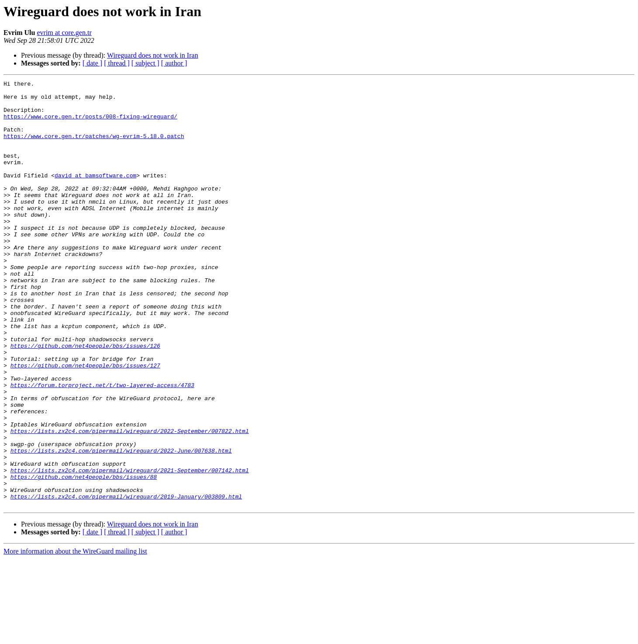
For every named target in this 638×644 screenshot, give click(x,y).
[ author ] (174, 63)
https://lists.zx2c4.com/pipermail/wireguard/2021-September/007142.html (129, 549)
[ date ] (92, 63)
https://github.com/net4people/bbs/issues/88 (83, 557)
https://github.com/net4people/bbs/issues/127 (85, 423)
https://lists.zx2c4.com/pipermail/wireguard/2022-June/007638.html (121, 525)
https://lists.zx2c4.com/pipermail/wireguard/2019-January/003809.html (126, 580)
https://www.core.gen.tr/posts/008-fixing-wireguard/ (90, 124)
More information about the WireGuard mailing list (75, 636)
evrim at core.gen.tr (64, 32)
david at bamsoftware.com (95, 195)
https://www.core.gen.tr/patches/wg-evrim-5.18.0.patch (93, 148)
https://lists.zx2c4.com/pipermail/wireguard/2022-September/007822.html (129, 502)
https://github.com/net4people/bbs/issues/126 (85, 399)
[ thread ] (117, 63)
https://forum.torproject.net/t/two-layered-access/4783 (102, 446)
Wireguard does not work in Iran (152, 55)
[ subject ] (145, 63)
